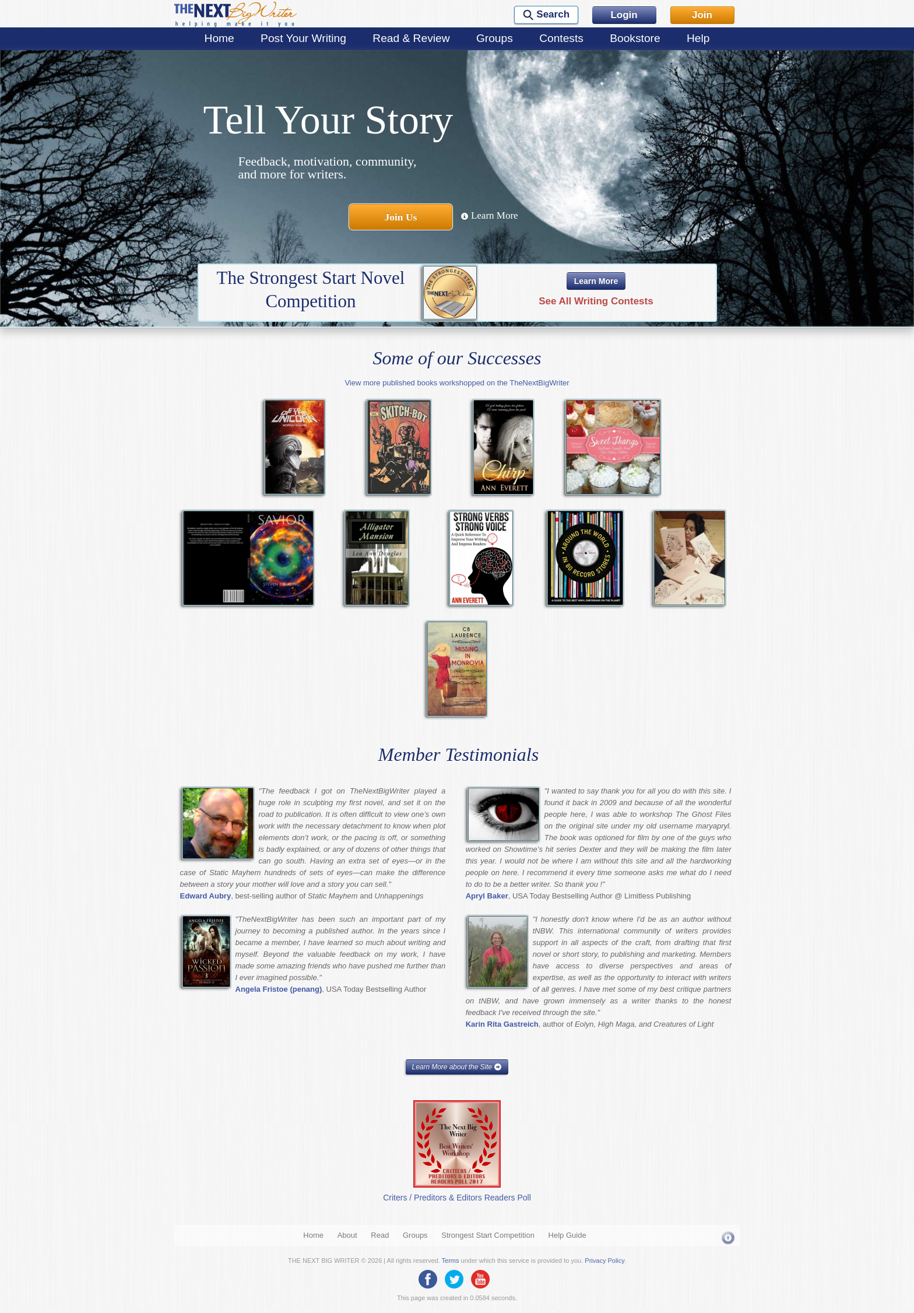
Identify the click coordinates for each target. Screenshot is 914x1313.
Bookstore (635, 38)
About (347, 1235)
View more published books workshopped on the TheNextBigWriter (456, 382)
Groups (494, 38)
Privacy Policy (604, 1260)
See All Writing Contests (596, 301)
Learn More (489, 215)
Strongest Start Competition (488, 1235)
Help (698, 38)
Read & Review (410, 38)
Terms (450, 1260)
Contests (561, 38)
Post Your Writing (303, 38)
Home (219, 38)
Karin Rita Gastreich (502, 1024)
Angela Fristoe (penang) (278, 989)
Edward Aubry (205, 895)
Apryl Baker (487, 895)
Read (380, 1235)
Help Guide (567, 1235)
